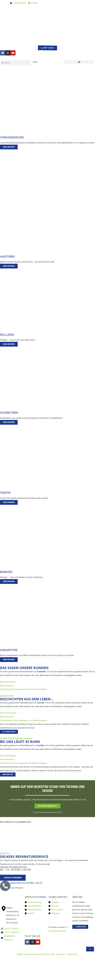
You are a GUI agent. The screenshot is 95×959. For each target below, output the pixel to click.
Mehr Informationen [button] (8, 682)
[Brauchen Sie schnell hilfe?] (5, 886)
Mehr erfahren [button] (9, 147)
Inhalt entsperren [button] (7, 685)
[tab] (47, 109)
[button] (79, 62)
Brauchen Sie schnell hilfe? (26, 883)
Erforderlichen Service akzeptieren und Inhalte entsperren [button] (23, 689)
